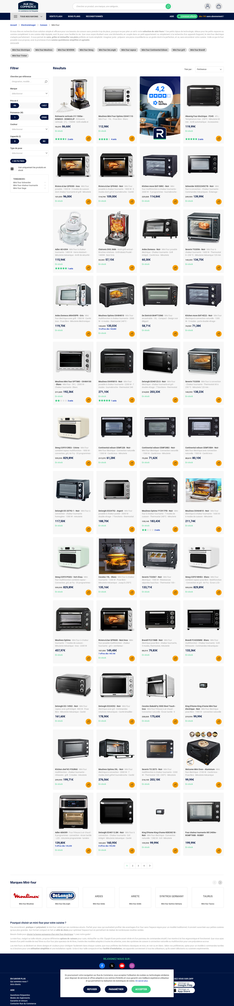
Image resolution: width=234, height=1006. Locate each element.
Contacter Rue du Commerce (23, 1003)
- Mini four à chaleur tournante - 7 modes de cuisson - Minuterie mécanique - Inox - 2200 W (71, 643)
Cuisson (43, 25)
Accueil (13, 25)
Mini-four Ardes (99, 904)
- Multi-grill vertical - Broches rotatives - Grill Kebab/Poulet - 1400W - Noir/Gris (116, 252)
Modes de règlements (20, 998)
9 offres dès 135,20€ (63, 846)
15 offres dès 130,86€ (107, 329)
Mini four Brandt (197, 50)
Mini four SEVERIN (66, 50)
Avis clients (15, 984)
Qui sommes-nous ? (19, 981)
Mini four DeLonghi (107, 50)
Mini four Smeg (86, 50)
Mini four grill (179, 50)
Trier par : (188, 69)
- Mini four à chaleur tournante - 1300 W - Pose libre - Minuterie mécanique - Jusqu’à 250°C (116, 580)
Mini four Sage (19, 188)
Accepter (141, 989)
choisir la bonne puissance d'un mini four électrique (50, 934)
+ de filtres (18, 161)
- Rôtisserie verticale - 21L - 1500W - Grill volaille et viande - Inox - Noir (71, 122)
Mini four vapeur (128, 50)
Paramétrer (116, 989)
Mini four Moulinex (43, 50)
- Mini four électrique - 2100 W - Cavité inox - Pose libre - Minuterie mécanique (202, 772)
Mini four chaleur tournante (25, 185)
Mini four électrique (21, 50)
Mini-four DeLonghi (62, 904)
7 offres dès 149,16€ (106, 654)
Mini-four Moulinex (26, 904)
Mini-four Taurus (207, 904)
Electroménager (28, 25)
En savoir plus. (142, 981)
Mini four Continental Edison (154, 50)
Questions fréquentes (20, 995)
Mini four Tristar (19, 55)
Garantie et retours (18, 1001)
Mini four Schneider (22, 182)
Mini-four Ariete (135, 904)
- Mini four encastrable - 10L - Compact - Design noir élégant (160, 318)
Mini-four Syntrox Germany (171, 904)
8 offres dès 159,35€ (106, 846)
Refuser (92, 989)
